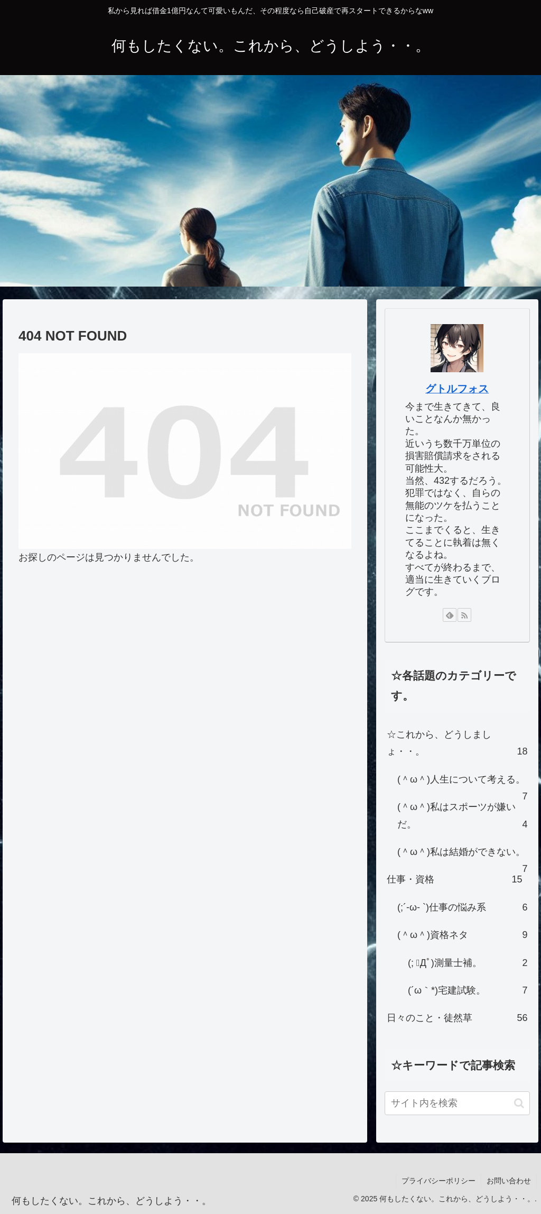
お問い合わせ (509, 1180)
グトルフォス (457, 388)
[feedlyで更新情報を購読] (449, 615)
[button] (519, 1103)
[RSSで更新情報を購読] (464, 615)
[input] (457, 1103)
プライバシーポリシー (438, 1180)
